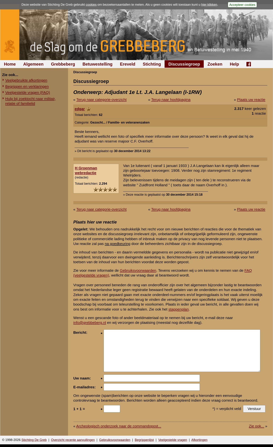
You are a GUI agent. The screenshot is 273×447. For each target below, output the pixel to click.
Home (10, 64)
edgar (80, 109)
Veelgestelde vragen (172, 440)
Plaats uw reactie (251, 99)
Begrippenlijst (144, 440)
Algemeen (33, 64)
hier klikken (209, 4)
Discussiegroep (184, 64)
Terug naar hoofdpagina (170, 99)
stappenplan (178, 309)
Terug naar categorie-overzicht (101, 99)
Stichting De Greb (34, 440)
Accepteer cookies (242, 4)
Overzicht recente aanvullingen (73, 440)
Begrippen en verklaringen (27, 86)
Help (234, 64)
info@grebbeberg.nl (89, 322)
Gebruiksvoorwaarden (138, 270)
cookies (91, 4)
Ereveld (127, 64)
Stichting (152, 64)
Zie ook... (256, 426)
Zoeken (214, 64)
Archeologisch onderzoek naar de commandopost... (118, 426)
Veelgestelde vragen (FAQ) (27, 92)
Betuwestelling (97, 64)
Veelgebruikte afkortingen (26, 80)
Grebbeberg (63, 64)
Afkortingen (199, 440)
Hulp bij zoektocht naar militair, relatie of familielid (30, 101)
